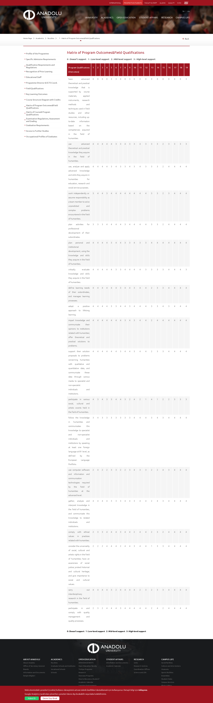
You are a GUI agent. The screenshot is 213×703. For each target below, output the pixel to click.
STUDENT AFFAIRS (148, 17)
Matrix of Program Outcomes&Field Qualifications (81, 38)
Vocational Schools (58, 669)
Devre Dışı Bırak (50, 698)
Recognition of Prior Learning (39, 71)
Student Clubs (166, 679)
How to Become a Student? (89, 679)
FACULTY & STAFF (151, 3)
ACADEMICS (107, 17)
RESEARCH (167, 17)
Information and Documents (34, 672)
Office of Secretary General (34, 666)
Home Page (27, 38)
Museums (165, 669)
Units (136, 663)
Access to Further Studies (37, 131)
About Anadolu (29, 663)
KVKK (179, 3)
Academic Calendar (86, 682)
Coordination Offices (142, 669)
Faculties (51, 38)
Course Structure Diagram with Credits (43, 99)
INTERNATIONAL (115, 3)
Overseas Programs (86, 675)
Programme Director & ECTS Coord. (41, 82)
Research (82, 672)
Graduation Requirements (37, 125)
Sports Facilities (167, 672)
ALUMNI (162, 3)
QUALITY (171, 3)
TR (183, 11)
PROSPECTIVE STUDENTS (133, 3)
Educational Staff (33, 77)
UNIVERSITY (91, 17)
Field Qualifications (35, 88)
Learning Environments (87, 685)
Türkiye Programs (85, 669)
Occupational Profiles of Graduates (41, 136)
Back (185, 38)
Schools (54, 672)
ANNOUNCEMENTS (86, 663)
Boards (26, 669)
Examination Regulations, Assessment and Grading (43, 119)
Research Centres (141, 666)
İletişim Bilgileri (29, 675)
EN (188, 11)
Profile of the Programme (37, 53)
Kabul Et (32, 698)
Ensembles (165, 675)
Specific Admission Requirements (41, 59)
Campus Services (167, 682)
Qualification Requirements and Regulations (40, 66)
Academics (40, 38)
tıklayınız (143, 690)
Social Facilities (167, 663)
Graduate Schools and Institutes (63, 666)
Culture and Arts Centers (171, 666)
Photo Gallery (166, 685)
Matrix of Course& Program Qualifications (38, 113)
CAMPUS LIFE (183, 17)
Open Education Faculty (88, 666)
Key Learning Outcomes (36, 94)
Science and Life (140, 672)
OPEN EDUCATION (126, 17)
